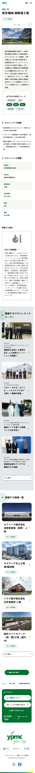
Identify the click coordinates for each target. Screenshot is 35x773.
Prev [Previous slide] (24, 25)
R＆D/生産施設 (10, 249)
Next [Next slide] (30, 25)
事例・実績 (12, 683)
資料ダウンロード (15, 698)
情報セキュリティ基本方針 (23, 755)
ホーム (3, 683)
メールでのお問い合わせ (17, 705)
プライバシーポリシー (10, 755)
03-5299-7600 (8, 718)
